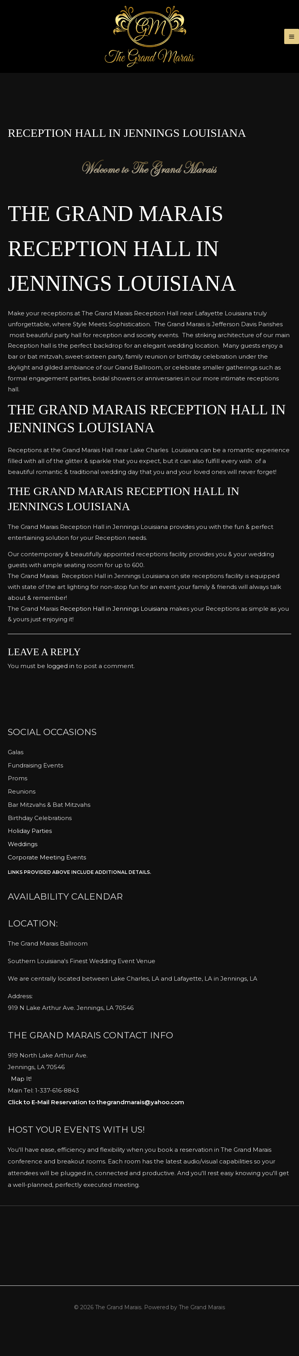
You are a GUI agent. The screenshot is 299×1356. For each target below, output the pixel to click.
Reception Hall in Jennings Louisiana (114, 632)
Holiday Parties (30, 854)
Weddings (22, 868)
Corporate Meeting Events (47, 880)
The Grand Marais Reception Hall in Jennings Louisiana (138, 271)
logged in (60, 689)
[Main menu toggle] (291, 48)
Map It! (21, 1102)
